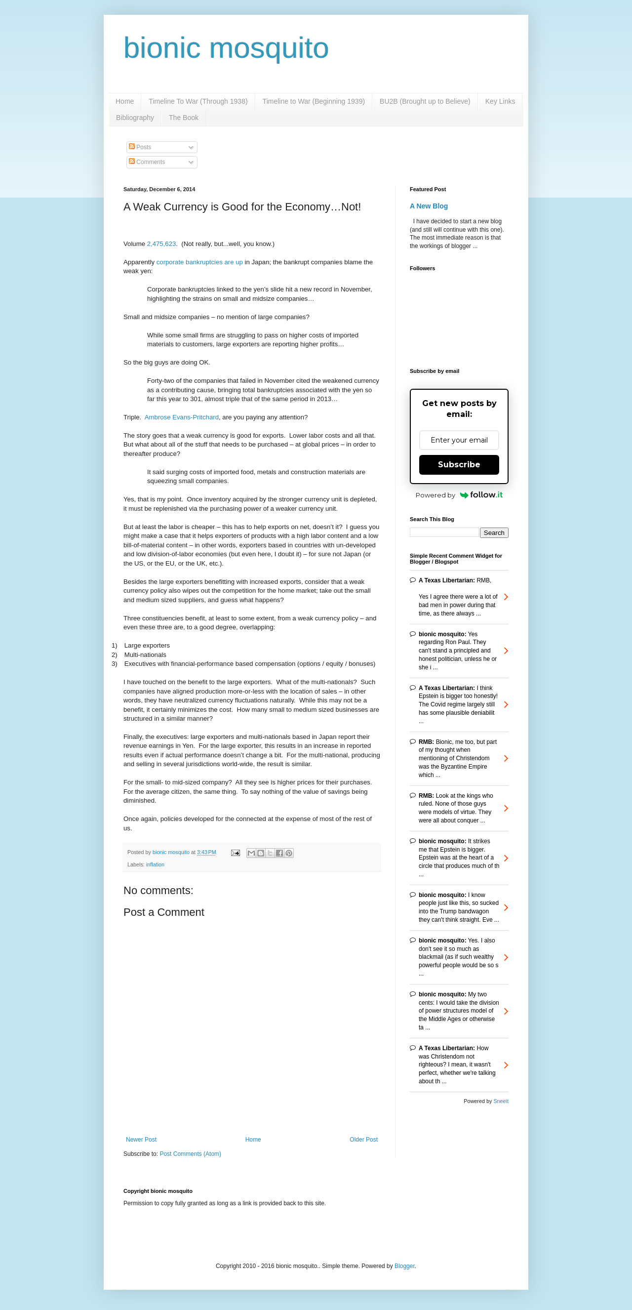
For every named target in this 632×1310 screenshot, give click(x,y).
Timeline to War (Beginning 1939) (314, 101)
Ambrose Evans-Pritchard (182, 417)
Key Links (500, 101)
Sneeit (501, 1101)
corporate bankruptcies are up (200, 262)
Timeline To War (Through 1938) (198, 101)
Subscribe (459, 464)
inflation (155, 864)
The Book (183, 118)
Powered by (459, 495)
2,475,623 (161, 243)
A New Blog (429, 206)
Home (125, 101)
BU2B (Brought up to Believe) (425, 101)
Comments (147, 162)
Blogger (405, 1266)
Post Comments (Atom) (190, 1153)
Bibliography (135, 118)
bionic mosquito (226, 47)
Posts (140, 147)
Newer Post (141, 1139)
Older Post (364, 1139)
